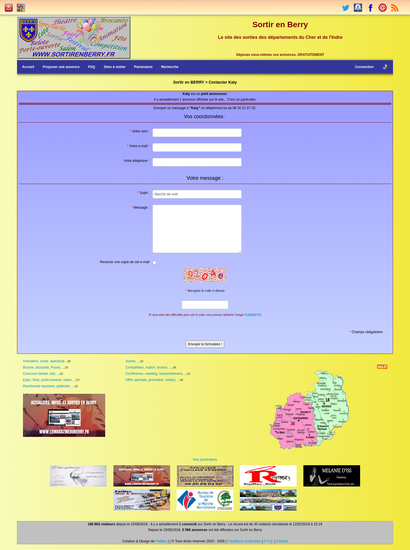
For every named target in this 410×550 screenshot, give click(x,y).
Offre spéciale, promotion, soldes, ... (153, 380)
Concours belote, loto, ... (41, 374)
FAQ (91, 67)
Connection (364, 67)
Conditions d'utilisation (244, 541)
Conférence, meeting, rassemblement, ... (156, 374)
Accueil (28, 67)
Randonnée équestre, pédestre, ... (49, 386)
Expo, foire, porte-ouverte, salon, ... (49, 380)
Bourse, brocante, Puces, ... (44, 367)
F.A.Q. (268, 541)
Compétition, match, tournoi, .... (149, 367)
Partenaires (143, 67)
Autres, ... (133, 361)
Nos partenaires (205, 460)
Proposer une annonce (61, 67)
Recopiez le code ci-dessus (205, 291)
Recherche (169, 67)
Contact (282, 541)
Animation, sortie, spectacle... (45, 361)
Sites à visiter (114, 67)
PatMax (161, 541)
